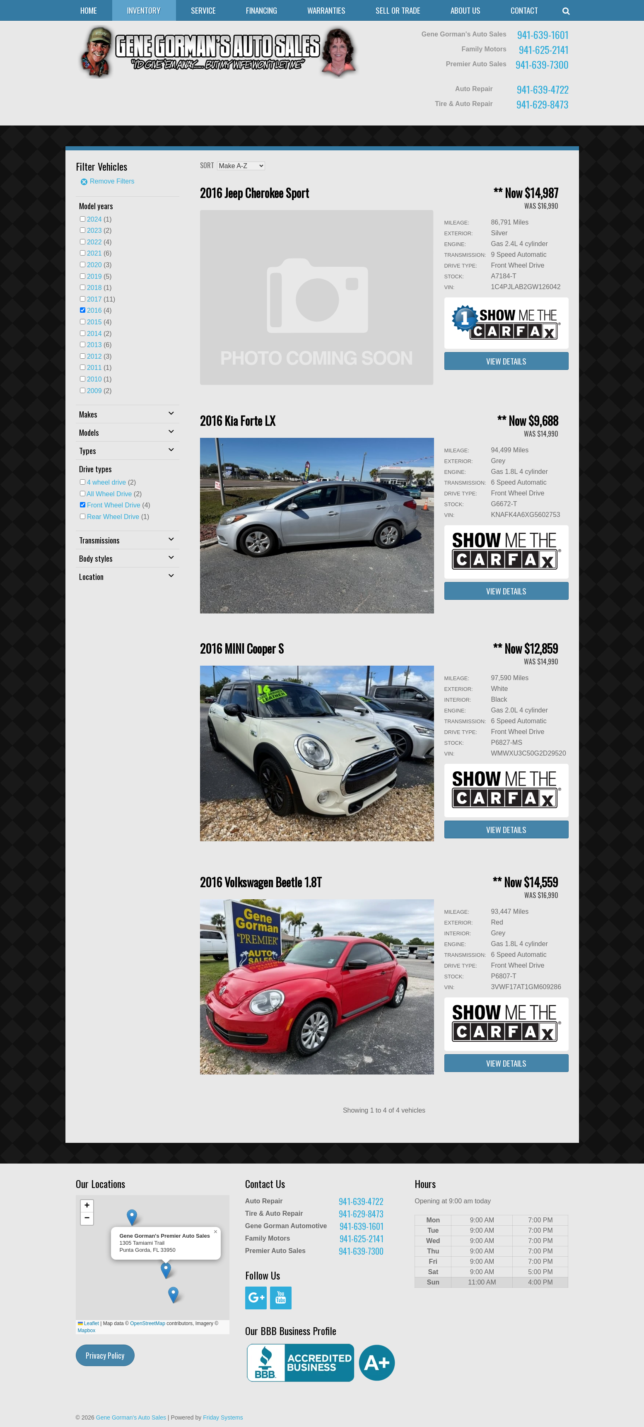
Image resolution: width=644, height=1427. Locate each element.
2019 (94, 276)
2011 (94, 367)
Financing (261, 10)
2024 (94, 219)
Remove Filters (107, 181)
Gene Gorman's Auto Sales (131, 1417)
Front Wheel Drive (113, 505)
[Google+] (256, 1298)
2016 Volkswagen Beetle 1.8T (261, 882)
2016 (94, 310)
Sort (207, 165)
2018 (94, 287)
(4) (99, 242)
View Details (506, 361)
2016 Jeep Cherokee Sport (254, 192)
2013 (94, 344)
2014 (94, 333)
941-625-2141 (544, 49)
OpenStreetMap (147, 1323)
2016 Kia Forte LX (237, 420)
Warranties (326, 10)
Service (203, 10)
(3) (99, 264)
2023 (94, 230)
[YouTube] (281, 1298)
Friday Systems (223, 1417)
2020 (94, 264)
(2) (99, 230)
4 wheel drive (106, 482)
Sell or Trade (398, 10)
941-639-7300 (542, 64)
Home (88, 10)
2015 (94, 322)
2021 (94, 253)
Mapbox (87, 1330)
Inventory (144, 10)
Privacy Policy (105, 1355)
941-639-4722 (543, 89)
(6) (99, 253)
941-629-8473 (542, 104)
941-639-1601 (543, 34)
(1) (99, 219)
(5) (99, 276)
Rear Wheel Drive (113, 516)
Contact (524, 10)
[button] (173, 1295)
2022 (94, 242)
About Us (465, 10)
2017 (94, 299)
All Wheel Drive (109, 493)
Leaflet (88, 1323)
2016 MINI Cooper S (242, 648)
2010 (94, 379)
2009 (94, 390)
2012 (94, 356)
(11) (101, 299)
